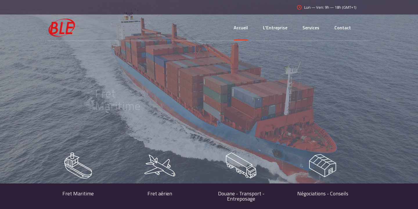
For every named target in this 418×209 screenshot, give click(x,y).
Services (310, 27)
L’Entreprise (275, 27)
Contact (342, 27)
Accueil (241, 27)
